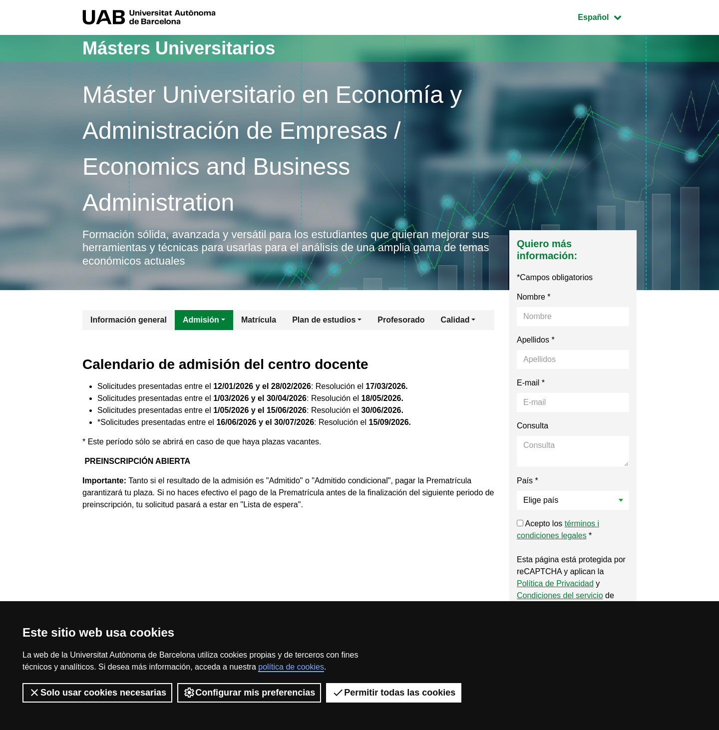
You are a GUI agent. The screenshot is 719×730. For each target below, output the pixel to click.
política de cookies (291, 667)
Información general (128, 320)
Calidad (455, 320)
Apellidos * (536, 340)
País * (527, 480)
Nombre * (534, 297)
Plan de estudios (324, 320)
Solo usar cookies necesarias (97, 693)
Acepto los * (558, 529)
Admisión (201, 320)
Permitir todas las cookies (393, 693)
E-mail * (531, 382)
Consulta (532, 425)
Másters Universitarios (178, 48)
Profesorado (400, 320)
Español (607, 16)
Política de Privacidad (555, 583)
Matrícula (258, 320)
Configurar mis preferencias (249, 693)
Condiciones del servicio (560, 595)
